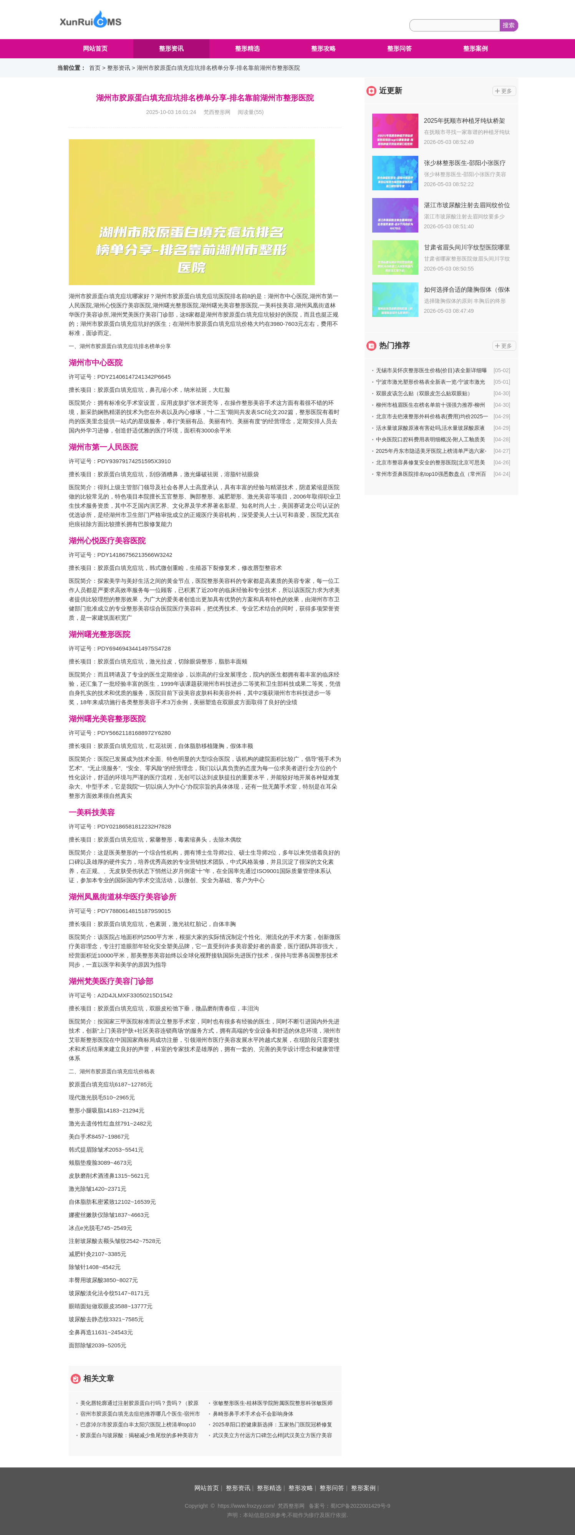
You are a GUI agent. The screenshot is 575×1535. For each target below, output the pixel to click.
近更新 (390, 90)
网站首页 (95, 48)
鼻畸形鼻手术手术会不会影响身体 (253, 1414)
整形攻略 (323, 48)
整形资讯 (171, 48)
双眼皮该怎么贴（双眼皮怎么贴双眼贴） (424, 393)
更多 (506, 91)
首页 (95, 67)
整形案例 (475, 48)
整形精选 (247, 48)
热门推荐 (394, 345)
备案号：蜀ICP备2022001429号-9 (349, 1506)
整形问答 (399, 48)
